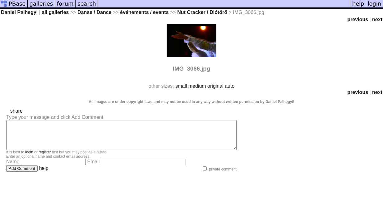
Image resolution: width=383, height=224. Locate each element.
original (215, 86)
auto (229, 86)
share (16, 111)
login (29, 158)
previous (357, 19)
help (43, 173)
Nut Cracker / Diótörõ (202, 12)
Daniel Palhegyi (19, 12)
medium (197, 86)
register (45, 158)
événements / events (144, 12)
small (181, 86)
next (377, 19)
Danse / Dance (94, 12)
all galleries (55, 12)
